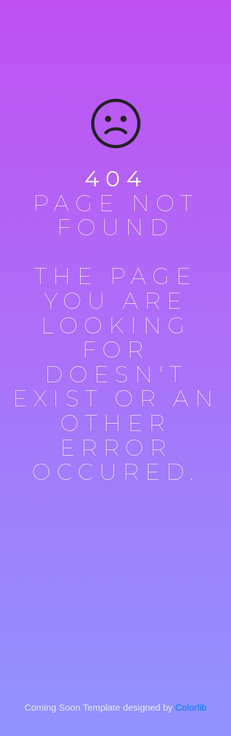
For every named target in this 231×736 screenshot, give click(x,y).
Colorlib (191, 707)
